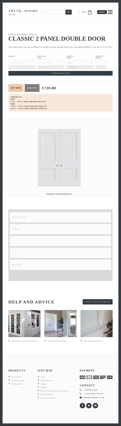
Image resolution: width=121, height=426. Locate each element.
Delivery (17, 265)
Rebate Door (70, 57)
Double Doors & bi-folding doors (25, 341)
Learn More (72, 67)
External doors (17, 384)
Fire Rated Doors (18, 380)
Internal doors (17, 377)
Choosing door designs (56, 341)
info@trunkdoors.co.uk (94, 397)
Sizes (15, 229)
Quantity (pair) (100, 57)
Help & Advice (46, 380)
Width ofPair (42, 57)
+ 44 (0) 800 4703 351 (93, 393)
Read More (108, 47)
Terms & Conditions (48, 398)
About (43, 377)
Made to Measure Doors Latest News (54, 391)
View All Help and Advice (97, 302)
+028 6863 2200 (90, 390)
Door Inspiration (47, 394)
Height (11, 56)
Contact (43, 384)
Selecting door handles (93, 341)
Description (19, 217)
